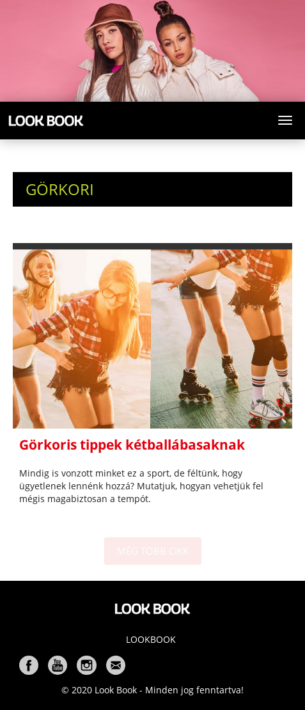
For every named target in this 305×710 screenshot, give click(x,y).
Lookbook (151, 639)
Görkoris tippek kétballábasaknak (132, 445)
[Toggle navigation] (285, 120)
